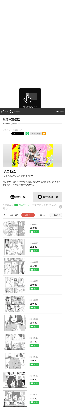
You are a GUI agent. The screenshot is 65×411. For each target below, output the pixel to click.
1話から (57, 191)
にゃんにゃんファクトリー (18, 151)
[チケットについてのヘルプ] (60, 182)
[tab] (18, 172)
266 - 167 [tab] (14, 191)
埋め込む (37, 109)
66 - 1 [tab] (42, 191)
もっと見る (31, 388)
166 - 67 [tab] (28, 191)
